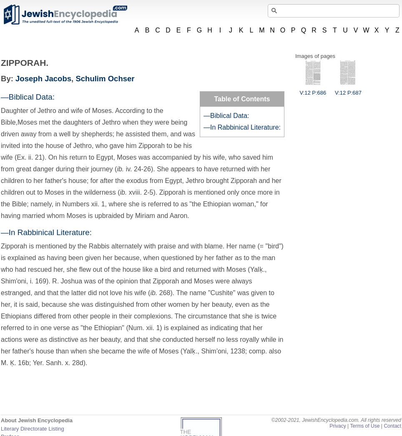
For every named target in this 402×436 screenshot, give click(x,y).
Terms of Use (364, 426)
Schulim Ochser (104, 78)
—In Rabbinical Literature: (242, 127)
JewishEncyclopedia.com (65, 14)
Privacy (337, 426)
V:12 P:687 (348, 89)
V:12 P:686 (312, 89)
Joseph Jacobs (43, 78)
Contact (392, 426)
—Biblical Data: (226, 115)
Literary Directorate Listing (32, 429)
